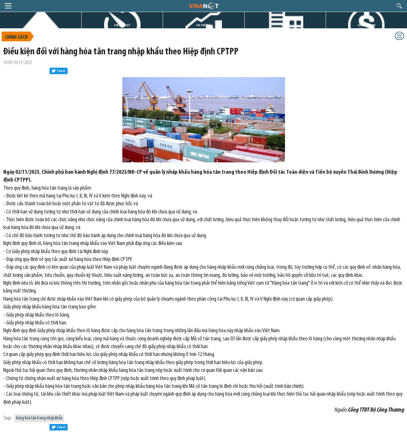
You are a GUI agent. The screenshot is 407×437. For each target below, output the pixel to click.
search (399, 5)
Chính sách (16, 37)
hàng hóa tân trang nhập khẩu (39, 418)
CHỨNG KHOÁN (366, 25)
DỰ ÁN (285, 25)
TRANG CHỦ (40, 25)
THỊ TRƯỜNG (203, 25)
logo (203, 5)
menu (8, 5)
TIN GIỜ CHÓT (122, 25)
